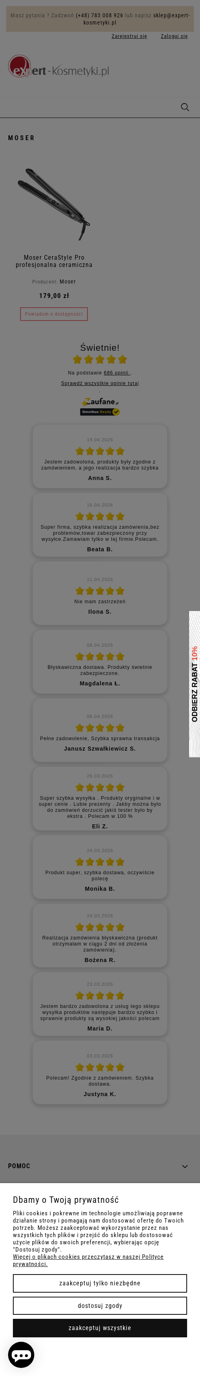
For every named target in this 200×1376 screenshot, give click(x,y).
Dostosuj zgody (100, 1306)
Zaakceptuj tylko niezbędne (100, 1283)
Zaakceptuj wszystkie (100, 1328)
